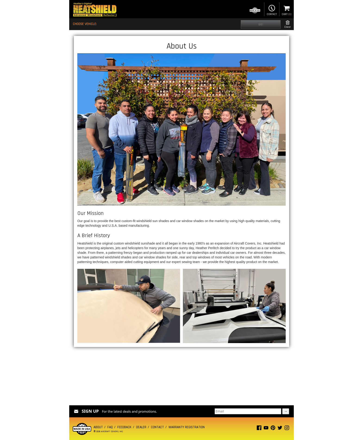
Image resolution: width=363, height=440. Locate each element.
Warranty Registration (187, 427)
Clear (287, 24)
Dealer (141, 427)
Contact (272, 9)
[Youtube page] (266, 428)
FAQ (110, 427)
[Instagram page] (287, 428)
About (98, 427)
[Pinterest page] (273, 428)
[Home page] (94, 10)
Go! (260, 24)
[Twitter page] (280, 428)
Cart (286, 9)
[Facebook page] (259, 428)
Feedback (124, 427)
